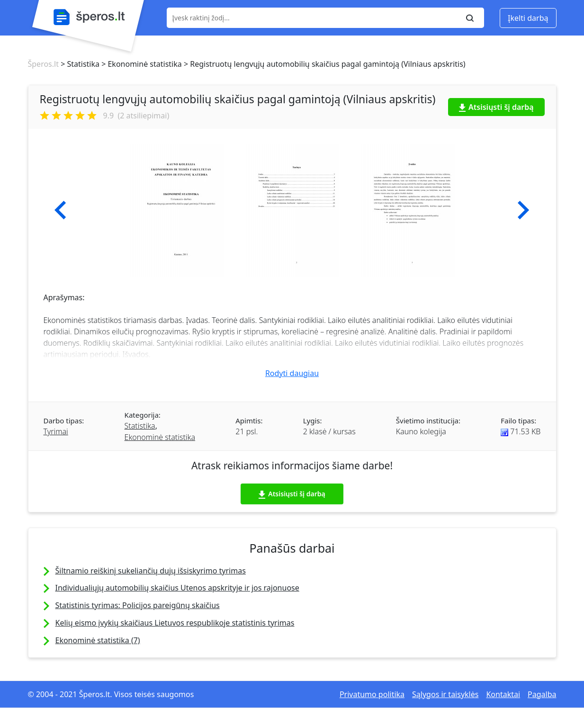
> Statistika (79, 64)
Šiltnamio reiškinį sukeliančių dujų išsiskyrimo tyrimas (150, 570)
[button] (60, 210)
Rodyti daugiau (292, 373)
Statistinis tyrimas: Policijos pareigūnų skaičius (137, 605)
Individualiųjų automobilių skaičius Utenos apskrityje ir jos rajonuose (177, 588)
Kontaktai (503, 694)
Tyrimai (56, 431)
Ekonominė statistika (160, 437)
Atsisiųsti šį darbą (496, 107)
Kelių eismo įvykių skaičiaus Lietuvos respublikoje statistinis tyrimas (175, 623)
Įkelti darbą (528, 18)
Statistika (140, 426)
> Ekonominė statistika (140, 64)
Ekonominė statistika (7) (97, 640)
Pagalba (542, 694)
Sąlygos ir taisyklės (445, 694)
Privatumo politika (372, 694)
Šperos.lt (43, 64)
